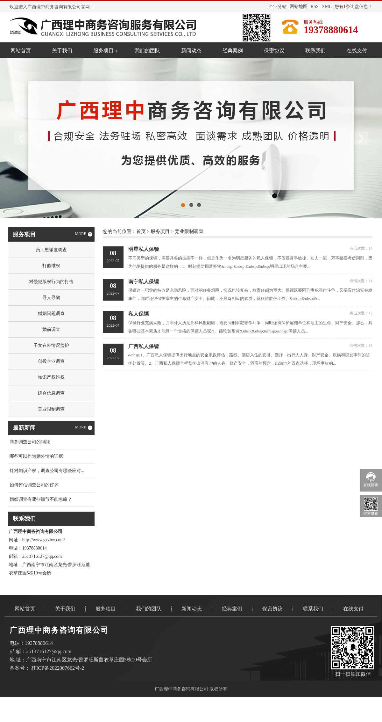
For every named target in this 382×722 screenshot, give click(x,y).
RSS (315, 6)
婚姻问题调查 (51, 313)
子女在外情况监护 (51, 345)
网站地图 (299, 6)
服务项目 (103, 50)
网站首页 (21, 50)
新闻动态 (191, 50)
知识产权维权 (51, 377)
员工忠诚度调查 (51, 249)
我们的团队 (147, 50)
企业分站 (277, 6)
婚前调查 (51, 329)
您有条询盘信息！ (353, 6)
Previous (21, 138)
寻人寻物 (51, 297)
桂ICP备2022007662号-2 (57, 668)
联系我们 (315, 50)
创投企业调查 (51, 361)
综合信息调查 (51, 393)
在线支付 (357, 50)
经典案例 (233, 50)
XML (327, 6)
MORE (83, 234)
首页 (141, 231)
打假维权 (51, 265)
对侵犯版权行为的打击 (51, 281)
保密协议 (274, 50)
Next (361, 138)
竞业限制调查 (51, 409)
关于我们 (62, 50)
